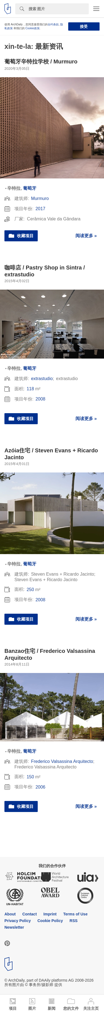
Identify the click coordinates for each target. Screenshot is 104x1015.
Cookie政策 (33, 28)
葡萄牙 (29, 188)
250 (30, 589)
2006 (40, 787)
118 (30, 388)
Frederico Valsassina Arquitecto (62, 761)
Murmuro (40, 198)
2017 (40, 208)
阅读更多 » (86, 235)
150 (30, 776)
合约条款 (53, 24)
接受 (84, 26)
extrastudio (42, 378)
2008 (40, 399)
